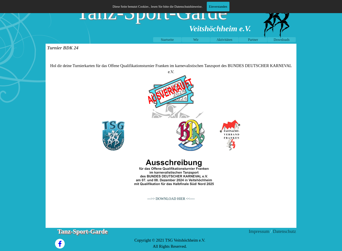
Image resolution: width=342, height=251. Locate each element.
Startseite (167, 40)
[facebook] (60, 244)
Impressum (259, 231)
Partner (253, 40)
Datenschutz (284, 231)
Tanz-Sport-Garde (82, 231)
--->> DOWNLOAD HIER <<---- (171, 199)
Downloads (282, 40)
